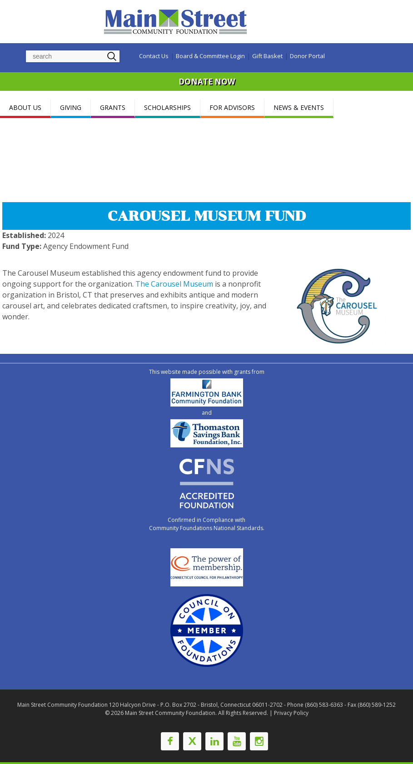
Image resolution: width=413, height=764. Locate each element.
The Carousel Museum (174, 284)
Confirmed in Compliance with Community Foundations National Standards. (206, 524)
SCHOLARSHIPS (167, 107)
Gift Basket (267, 56)
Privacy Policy (291, 713)
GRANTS (112, 107)
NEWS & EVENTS (299, 107)
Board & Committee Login (210, 56)
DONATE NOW (207, 81)
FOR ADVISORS (232, 107)
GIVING (70, 107)
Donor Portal (307, 56)
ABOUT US (25, 107)
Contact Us (154, 56)
